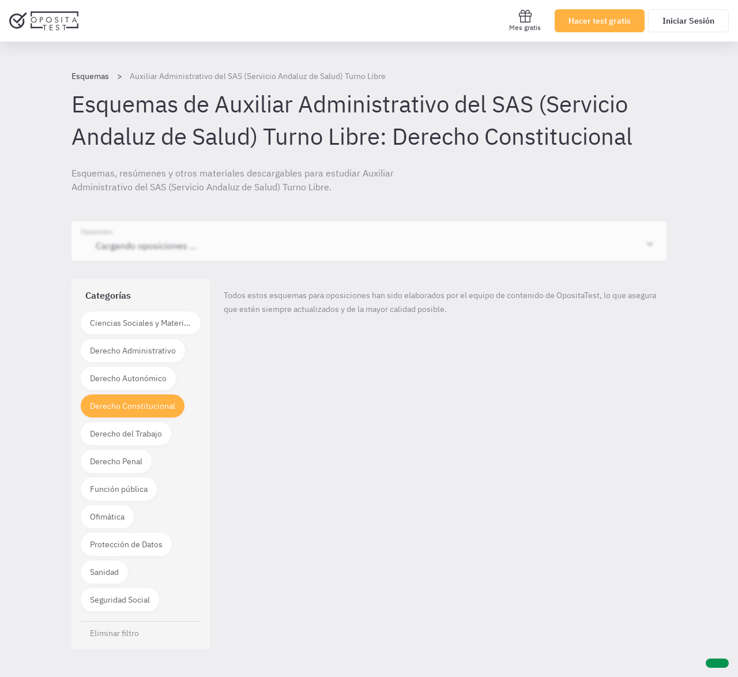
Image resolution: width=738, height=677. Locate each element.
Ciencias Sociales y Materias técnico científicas (145, 323)
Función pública (119, 489)
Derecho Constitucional (132, 406)
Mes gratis (525, 20)
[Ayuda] (717, 663)
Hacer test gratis (599, 21)
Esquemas (90, 76)
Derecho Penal (116, 461)
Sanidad (104, 572)
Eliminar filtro (114, 633)
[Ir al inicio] (43, 20)
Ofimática (107, 516)
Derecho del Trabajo (126, 433)
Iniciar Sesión (688, 21)
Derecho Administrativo (133, 350)
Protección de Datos (126, 544)
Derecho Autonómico (128, 378)
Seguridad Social (120, 600)
